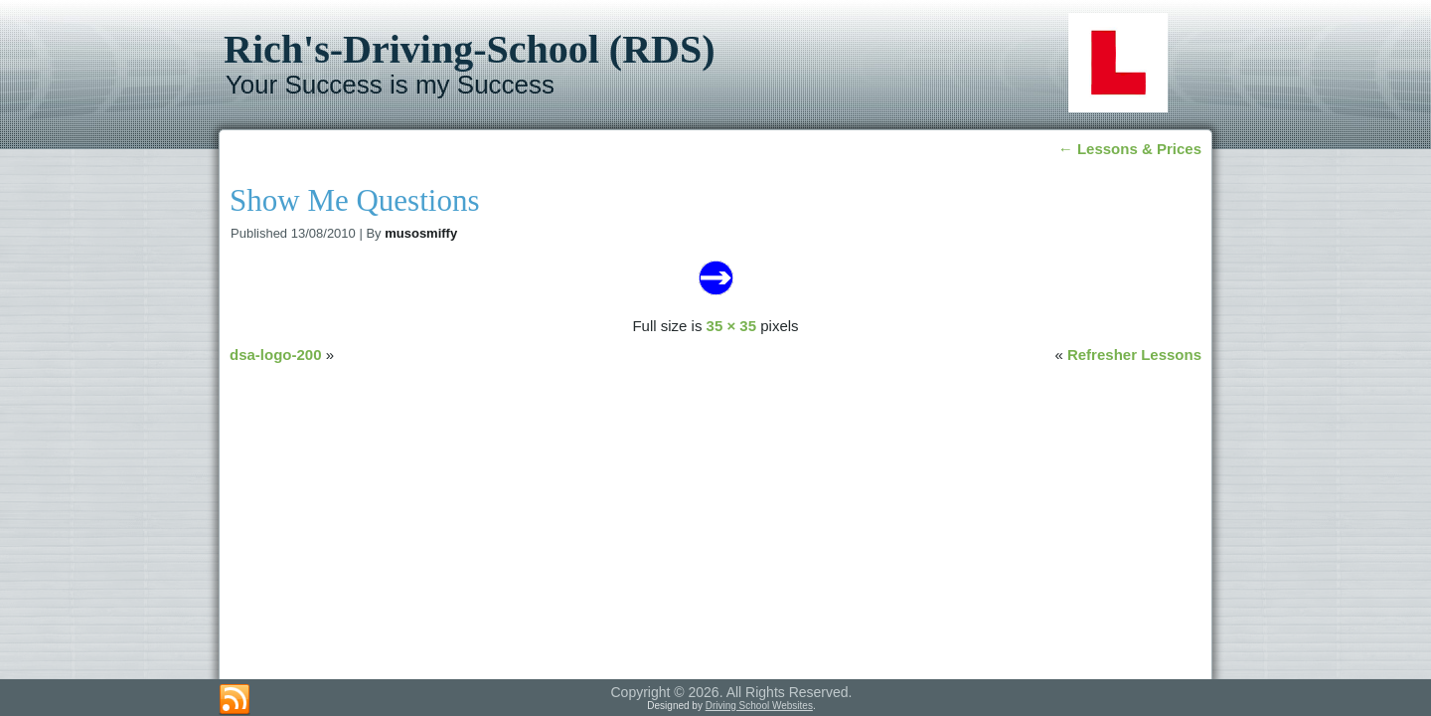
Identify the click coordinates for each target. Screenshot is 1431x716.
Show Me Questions (354, 200)
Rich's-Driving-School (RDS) (469, 49)
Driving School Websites (759, 705)
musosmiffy (421, 233)
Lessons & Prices (1129, 148)
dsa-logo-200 (276, 354)
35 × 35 (731, 325)
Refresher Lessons (1134, 354)
